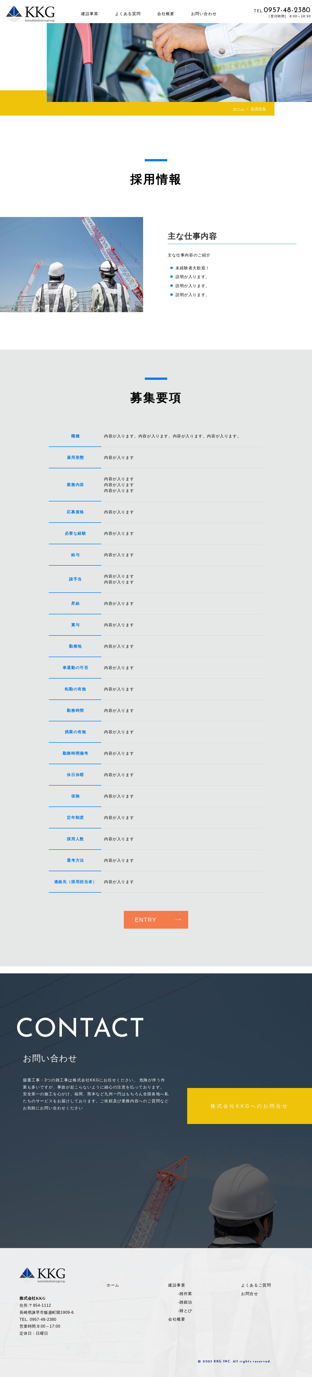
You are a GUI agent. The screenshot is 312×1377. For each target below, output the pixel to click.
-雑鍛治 (185, 1302)
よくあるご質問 (256, 1285)
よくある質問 (128, 14)
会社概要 (165, 14)
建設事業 (89, 14)
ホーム (238, 109)
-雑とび (185, 1311)
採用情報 (258, 109)
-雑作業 (185, 1294)
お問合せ (249, 1294)
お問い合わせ (204, 14)
